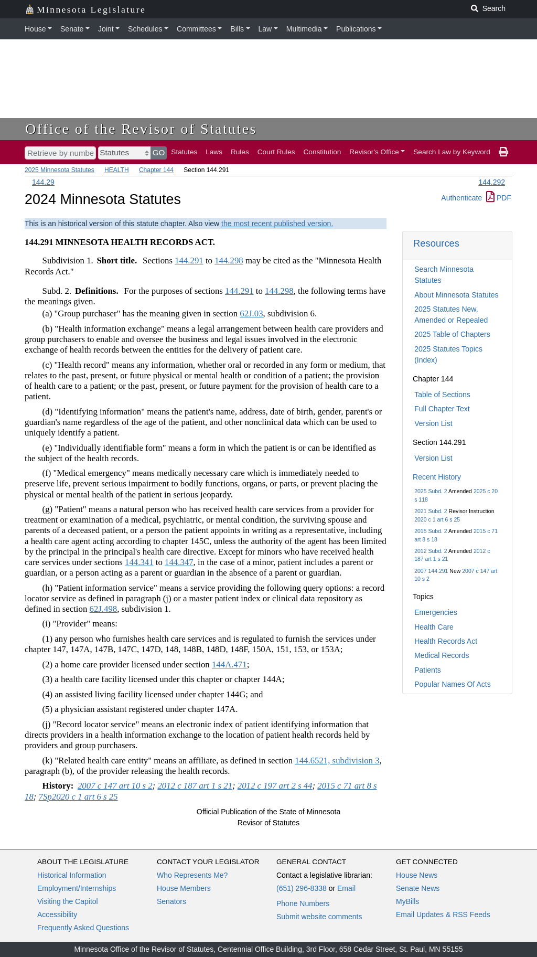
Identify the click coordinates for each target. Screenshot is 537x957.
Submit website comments (319, 916)
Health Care (434, 627)
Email (346, 888)
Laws (214, 152)
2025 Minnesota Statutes (59, 170)
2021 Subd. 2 (430, 511)
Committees (196, 29)
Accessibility (57, 914)
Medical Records (441, 655)
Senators (171, 901)
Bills (237, 29)
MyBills (407, 901)
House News (416, 875)
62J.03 (251, 313)
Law (265, 29)
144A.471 (229, 664)
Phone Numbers (302, 903)
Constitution (322, 152)
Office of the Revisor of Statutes (141, 129)
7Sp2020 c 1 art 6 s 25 (78, 797)
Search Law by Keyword (451, 152)
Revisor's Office (374, 152)
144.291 (189, 260)
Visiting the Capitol (67, 901)
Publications (356, 29)
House (35, 29)
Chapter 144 (156, 170)
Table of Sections (442, 394)
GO (159, 152)
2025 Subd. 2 (430, 491)
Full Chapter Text (442, 409)
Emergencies (435, 612)
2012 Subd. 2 (430, 551)
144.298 (228, 260)
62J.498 (103, 609)
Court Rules (276, 152)
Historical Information (71, 875)
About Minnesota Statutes (456, 295)
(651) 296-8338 (301, 888)
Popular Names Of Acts (452, 684)
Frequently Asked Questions (83, 927)
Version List (433, 423)
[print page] (503, 152)
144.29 (43, 182)
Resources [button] (436, 243)
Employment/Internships (76, 888)
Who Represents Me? (192, 875)
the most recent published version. (277, 223)
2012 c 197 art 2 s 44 (275, 786)
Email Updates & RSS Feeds (443, 914)
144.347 (179, 562)
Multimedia (304, 29)
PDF (498, 198)
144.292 (491, 182)
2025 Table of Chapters (452, 334)
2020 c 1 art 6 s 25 (437, 519)
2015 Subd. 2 (430, 531)
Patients (427, 670)
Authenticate (461, 198)
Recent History (437, 477)
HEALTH (116, 170)
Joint (106, 29)
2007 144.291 (431, 571)
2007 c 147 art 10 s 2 (115, 786)
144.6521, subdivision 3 (337, 760)
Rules (240, 152)
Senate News (417, 888)
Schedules (145, 29)
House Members (184, 888)
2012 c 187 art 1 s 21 (194, 786)
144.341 (139, 562)
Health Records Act (445, 641)
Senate (71, 29)
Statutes (184, 152)
